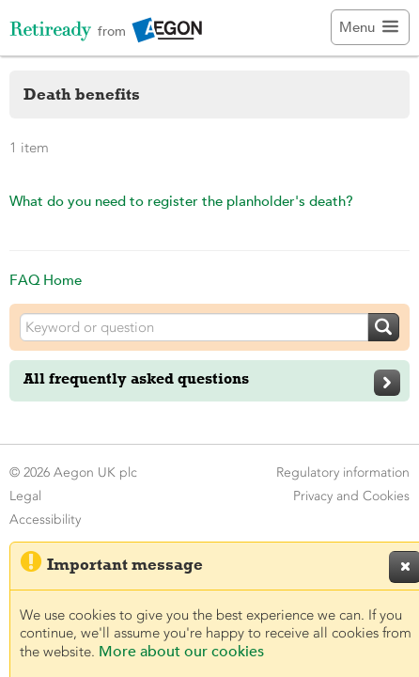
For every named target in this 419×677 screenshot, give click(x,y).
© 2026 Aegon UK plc (73, 472)
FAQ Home (45, 280)
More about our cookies (181, 651)
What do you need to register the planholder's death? (181, 201)
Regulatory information (343, 472)
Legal (25, 496)
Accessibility (45, 519)
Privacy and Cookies (351, 496)
